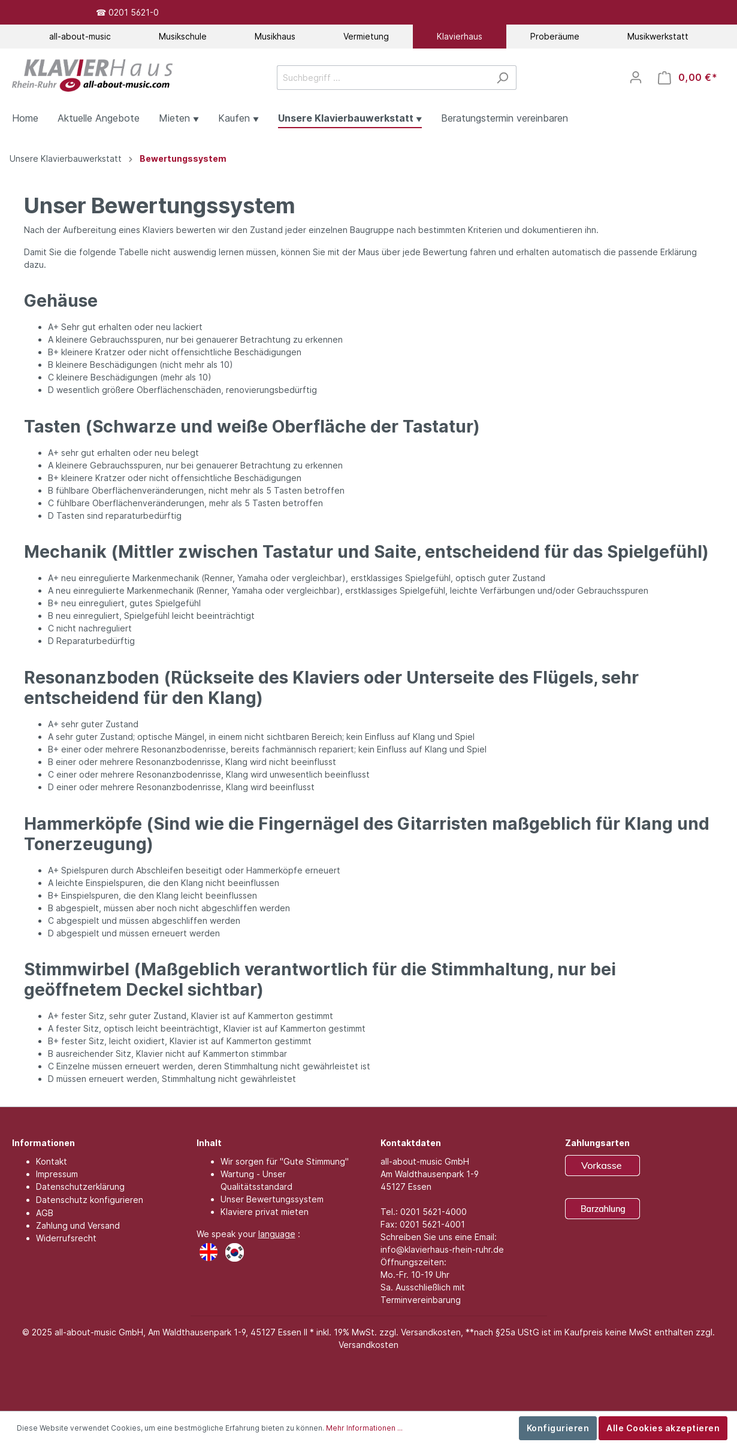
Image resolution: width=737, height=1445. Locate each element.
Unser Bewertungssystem (272, 1199)
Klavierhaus (459, 36)
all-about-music (80, 36)
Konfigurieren (558, 1428)
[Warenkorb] (687, 77)
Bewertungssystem (183, 158)
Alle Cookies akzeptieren (663, 1428)
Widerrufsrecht (66, 1238)
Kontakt (51, 1161)
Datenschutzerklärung (80, 1186)
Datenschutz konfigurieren (89, 1200)
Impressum (57, 1174)
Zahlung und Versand (78, 1225)
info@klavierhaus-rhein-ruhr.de (442, 1249)
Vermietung (366, 36)
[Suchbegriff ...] (383, 77)
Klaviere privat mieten (265, 1212)
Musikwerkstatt (657, 36)
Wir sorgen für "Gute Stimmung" (285, 1161)
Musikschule (183, 36)
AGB (44, 1213)
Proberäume (554, 36)
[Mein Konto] (635, 77)
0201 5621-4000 (433, 1212)
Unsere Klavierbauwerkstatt (66, 158)
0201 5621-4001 (432, 1224)
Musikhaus (275, 36)
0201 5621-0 (133, 12)
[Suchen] (502, 77)
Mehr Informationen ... (364, 1427)
